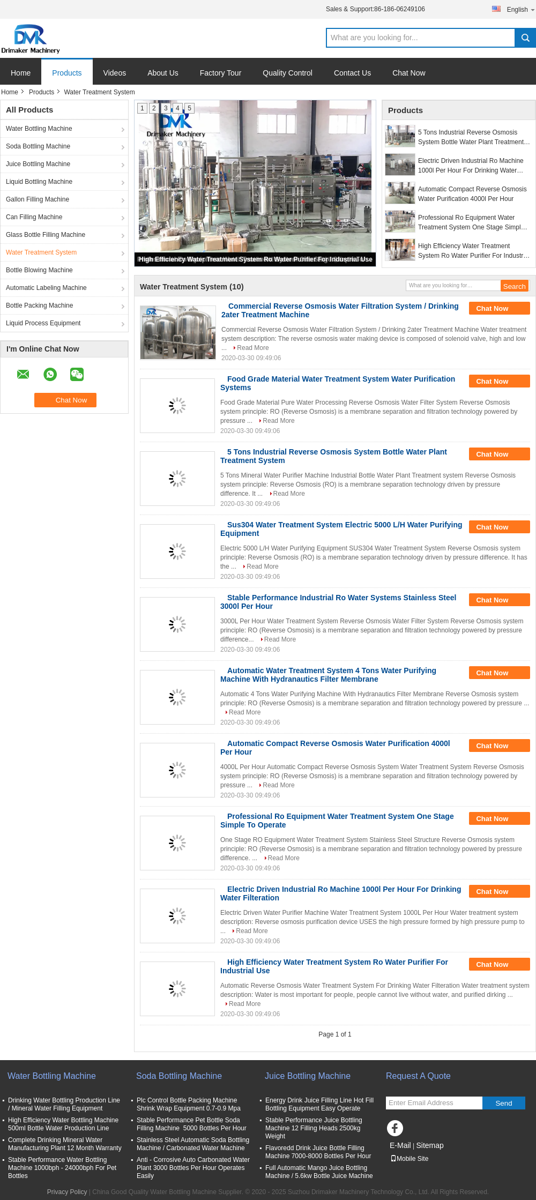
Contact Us (352, 73)
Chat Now (408, 73)
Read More (253, 348)
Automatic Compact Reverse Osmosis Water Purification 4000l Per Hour (472, 194)
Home (21, 73)
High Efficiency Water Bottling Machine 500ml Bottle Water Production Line (63, 1124)
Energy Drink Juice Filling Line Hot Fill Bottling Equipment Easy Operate (319, 1104)
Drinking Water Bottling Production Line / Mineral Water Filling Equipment (64, 1104)
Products (66, 73)
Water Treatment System (41, 252)
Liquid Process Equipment (43, 323)
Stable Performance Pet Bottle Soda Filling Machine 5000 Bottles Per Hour (192, 1124)
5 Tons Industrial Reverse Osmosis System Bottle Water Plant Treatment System (471, 138)
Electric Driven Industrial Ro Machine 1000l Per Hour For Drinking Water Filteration (471, 166)
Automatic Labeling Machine (46, 288)
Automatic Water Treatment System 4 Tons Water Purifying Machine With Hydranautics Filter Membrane (328, 674)
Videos (114, 73)
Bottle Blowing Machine (39, 270)
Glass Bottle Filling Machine (45, 234)
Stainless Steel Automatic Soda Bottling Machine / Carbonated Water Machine (193, 1144)
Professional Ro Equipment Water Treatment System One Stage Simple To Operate (471, 223)
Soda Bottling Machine (38, 146)
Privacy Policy (67, 1192)
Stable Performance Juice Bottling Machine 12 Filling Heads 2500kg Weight (313, 1128)
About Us (162, 73)
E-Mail (400, 1145)
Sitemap (429, 1145)
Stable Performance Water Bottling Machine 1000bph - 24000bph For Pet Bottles (62, 1168)
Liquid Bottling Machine (39, 181)
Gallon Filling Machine (37, 199)
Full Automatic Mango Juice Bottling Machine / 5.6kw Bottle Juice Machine (319, 1172)
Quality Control (287, 73)
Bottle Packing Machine (39, 305)
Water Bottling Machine (39, 128)
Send (503, 1103)
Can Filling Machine (34, 217)
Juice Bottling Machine (38, 164)
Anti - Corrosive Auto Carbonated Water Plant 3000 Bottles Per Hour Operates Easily (193, 1168)
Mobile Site (409, 1158)
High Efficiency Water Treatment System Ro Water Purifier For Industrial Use (256, 259)
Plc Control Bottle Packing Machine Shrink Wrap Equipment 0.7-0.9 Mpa (189, 1104)
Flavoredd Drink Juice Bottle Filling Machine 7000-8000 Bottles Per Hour (318, 1152)
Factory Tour (221, 73)
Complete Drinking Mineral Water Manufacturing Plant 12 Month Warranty (65, 1144)
